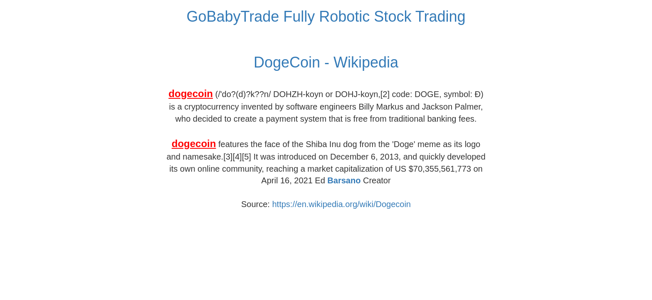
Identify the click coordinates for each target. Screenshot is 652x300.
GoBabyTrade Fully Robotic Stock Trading (326, 16)
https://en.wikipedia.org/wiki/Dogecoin (341, 204)
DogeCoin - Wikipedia (326, 62)
